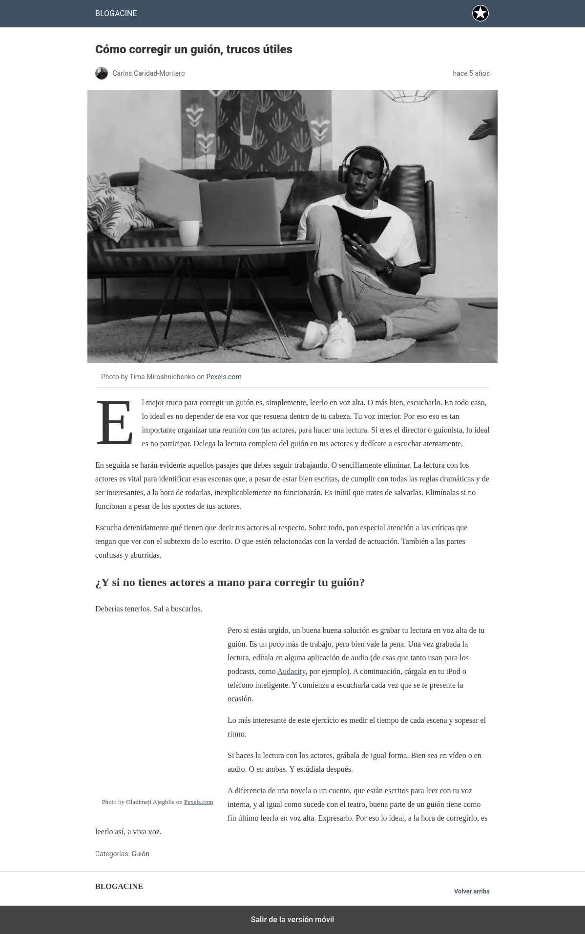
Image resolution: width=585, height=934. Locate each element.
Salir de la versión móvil (292, 919)
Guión (140, 854)
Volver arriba (472, 891)
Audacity (291, 671)
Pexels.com (223, 377)
